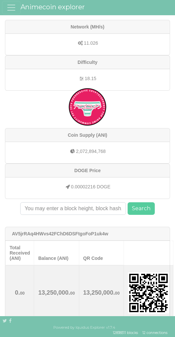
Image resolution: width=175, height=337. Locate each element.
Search (141, 208)
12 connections (154, 333)
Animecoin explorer (53, 7)
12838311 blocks (125, 333)
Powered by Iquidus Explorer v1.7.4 (84, 327)
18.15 (90, 78)
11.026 (91, 43)
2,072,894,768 (91, 151)
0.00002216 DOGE (90, 186)
